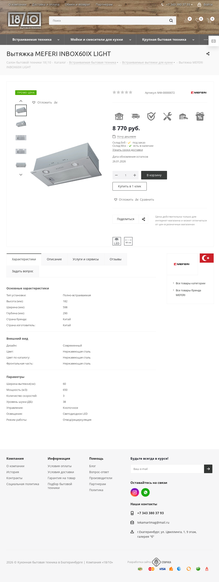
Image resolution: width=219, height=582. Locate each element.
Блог (92, 466)
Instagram (134, 492)
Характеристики (24, 259)
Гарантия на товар (61, 478)
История (12, 472)
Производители (100, 478)
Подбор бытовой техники (60, 486)
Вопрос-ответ (99, 472)
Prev (20, 101)
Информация (59, 458)
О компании (15, 466)
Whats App (145, 492)
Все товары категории (190, 283)
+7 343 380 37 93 (150, 513)
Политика (96, 490)
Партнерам (97, 484)
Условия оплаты (60, 466)
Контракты (14, 478)
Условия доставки (61, 472)
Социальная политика (22, 484)
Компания (15, 458)
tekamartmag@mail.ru (153, 522)
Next (20, 174)
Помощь (96, 458)
